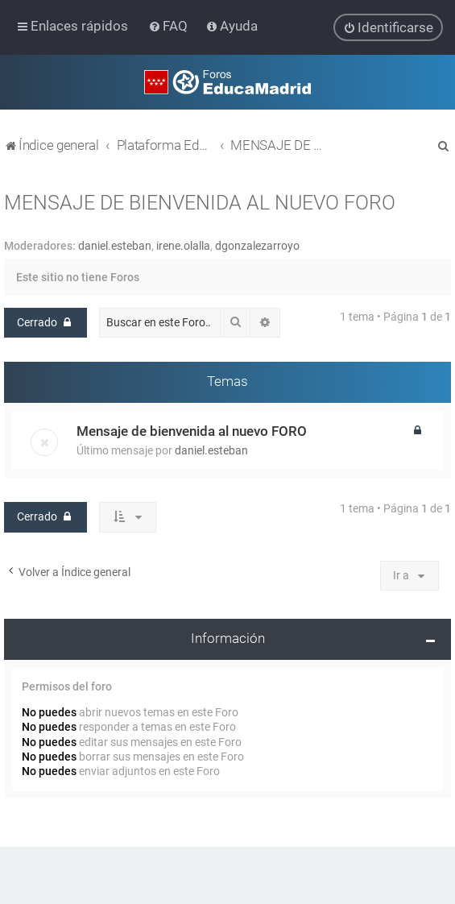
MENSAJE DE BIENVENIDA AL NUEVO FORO (199, 202)
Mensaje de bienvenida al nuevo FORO (192, 431)
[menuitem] (169, 26)
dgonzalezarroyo (257, 244)
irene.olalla (183, 244)
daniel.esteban (114, 244)
